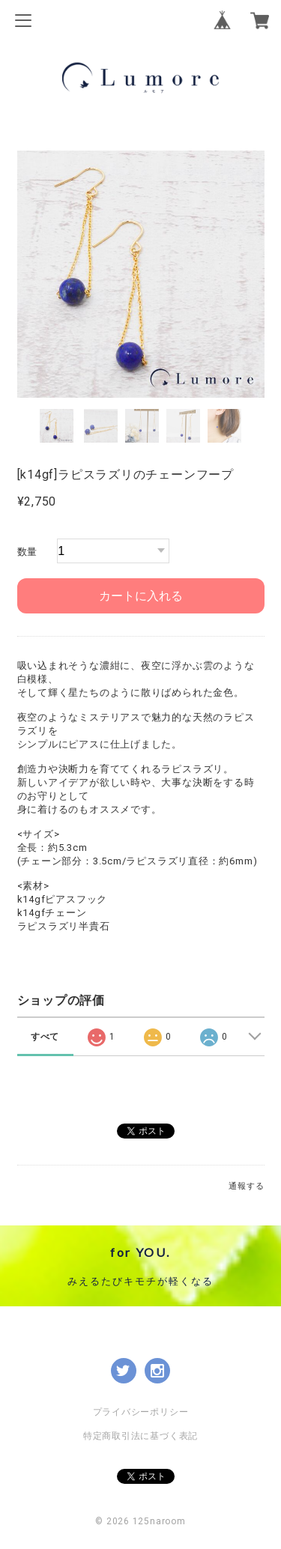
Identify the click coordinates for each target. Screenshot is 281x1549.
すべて (45, 1036)
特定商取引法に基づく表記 (140, 1436)
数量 (27, 551)
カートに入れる (141, 595)
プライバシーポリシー (141, 1412)
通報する (246, 1186)
